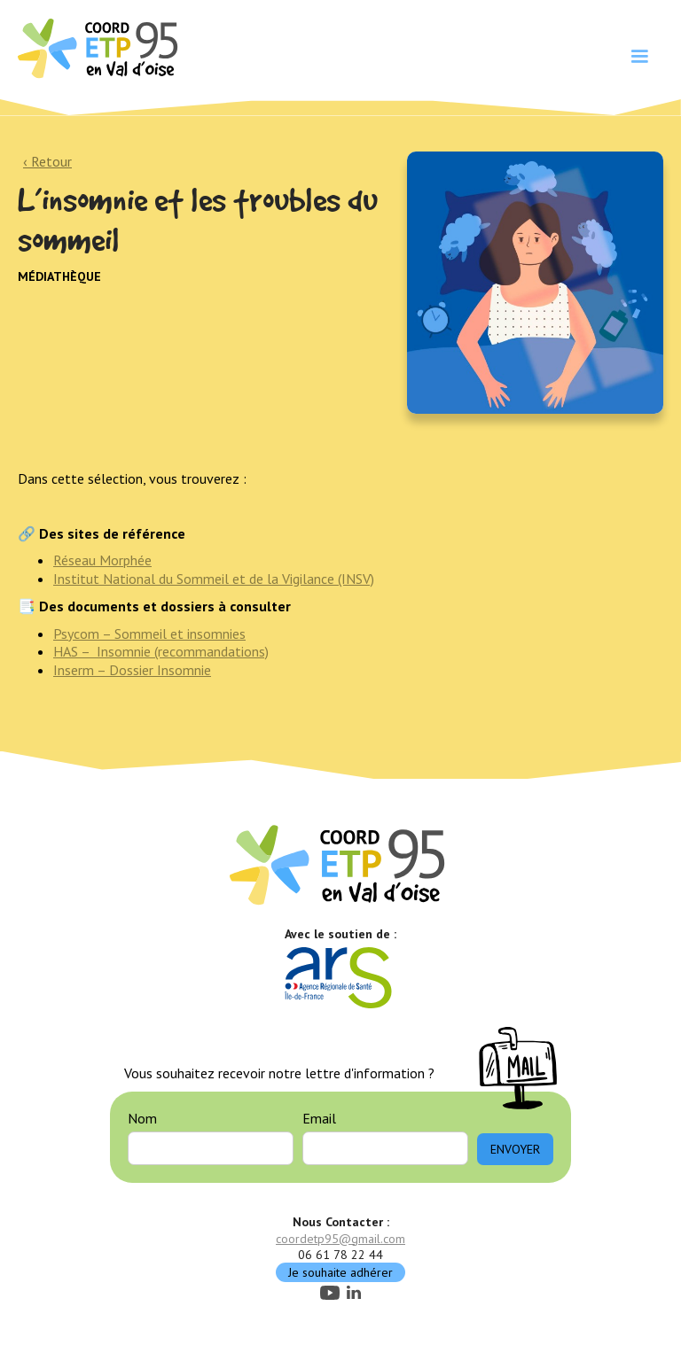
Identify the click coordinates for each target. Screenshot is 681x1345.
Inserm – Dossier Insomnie (132, 670)
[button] (639, 57)
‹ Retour (47, 161)
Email (319, 1118)
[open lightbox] (535, 283)
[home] (100, 47)
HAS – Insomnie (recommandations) (161, 651)
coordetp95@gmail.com (340, 1239)
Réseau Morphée (102, 560)
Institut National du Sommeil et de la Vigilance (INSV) (213, 578)
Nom (142, 1118)
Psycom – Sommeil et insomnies (149, 633)
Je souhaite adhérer (340, 1272)
